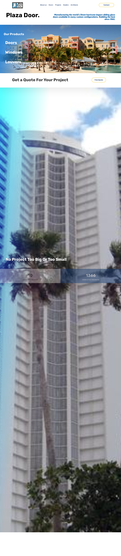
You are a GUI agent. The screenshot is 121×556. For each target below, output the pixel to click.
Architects (74, 5)
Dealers (66, 5)
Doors (51, 5)
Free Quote (99, 80)
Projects (58, 5)
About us (43, 5)
